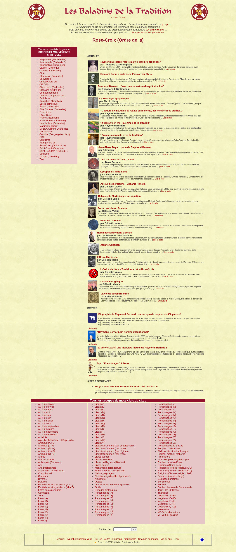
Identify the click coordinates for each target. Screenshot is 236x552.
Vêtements (163, 509)
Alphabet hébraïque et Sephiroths (56, 440)
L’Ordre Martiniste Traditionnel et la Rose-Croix (127, 269)
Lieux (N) (100, 415)
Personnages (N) (167, 415)
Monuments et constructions (110, 470)
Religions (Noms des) (169, 465)
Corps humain (45, 473)
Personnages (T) (167, 429)
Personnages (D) (104, 501)
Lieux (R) (100, 426)
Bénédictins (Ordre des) (52, 65)
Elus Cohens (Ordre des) (52, 109)
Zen (41, 159)
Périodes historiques (106, 490)
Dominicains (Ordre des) (52, 95)
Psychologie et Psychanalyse (173, 459)
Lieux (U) (100, 434)
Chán (42, 73)
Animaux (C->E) (46, 445)
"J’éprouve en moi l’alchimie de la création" (125, 122)
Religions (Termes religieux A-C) (175, 467)
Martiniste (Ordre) (48, 126)
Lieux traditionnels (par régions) (112, 451)
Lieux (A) (43, 498)
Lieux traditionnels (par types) (110, 454)
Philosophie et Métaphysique (173, 451)
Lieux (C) (43, 503)
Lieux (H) (43, 517)
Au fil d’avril (44, 412)
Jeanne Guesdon (110, 244)
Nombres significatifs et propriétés (113, 476)
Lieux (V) (100, 437)
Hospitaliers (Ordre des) (52, 123)
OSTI (42, 137)
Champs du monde (148, 539)
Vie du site (166, 539)
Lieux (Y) (100, 442)
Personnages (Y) (167, 440)
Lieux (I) (42, 520)
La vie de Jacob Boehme (115, 293)
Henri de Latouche (110, 220)
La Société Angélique (110, 281)
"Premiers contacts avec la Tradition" (121, 135)
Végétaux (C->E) (167, 498)
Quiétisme (44, 139)
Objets (98, 481)
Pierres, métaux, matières (171, 454)
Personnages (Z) (167, 442)
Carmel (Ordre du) (49, 67)
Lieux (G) (43, 515)
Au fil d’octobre (46, 429)
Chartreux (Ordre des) (51, 76)
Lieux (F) (43, 512)
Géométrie (43, 492)
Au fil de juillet (45, 420)
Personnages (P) (167, 420)
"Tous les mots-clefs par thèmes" (147, 32)
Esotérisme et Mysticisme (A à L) (55, 484)
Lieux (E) (43, 509)
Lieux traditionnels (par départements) (115, 445)
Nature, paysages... (105, 473)
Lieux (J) (99, 404)
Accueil (61, 539)
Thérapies (163, 492)
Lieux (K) (100, 406)
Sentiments (164, 481)
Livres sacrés (102, 465)
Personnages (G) (104, 509)
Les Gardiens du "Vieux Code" (118, 159)
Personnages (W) (167, 437)
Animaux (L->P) (46, 451)
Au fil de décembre (48, 434)
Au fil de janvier (46, 404)
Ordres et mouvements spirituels (112, 484)
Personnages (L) (167, 409)
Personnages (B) (104, 495)
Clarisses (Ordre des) (50, 90)
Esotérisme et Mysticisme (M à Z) (56, 487)
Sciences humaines (168, 479)
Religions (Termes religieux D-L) (175, 470)
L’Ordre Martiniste (107, 257)
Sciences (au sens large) (171, 476)
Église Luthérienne (49, 106)
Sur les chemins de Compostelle (175, 487)
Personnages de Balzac (170, 445)
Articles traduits (46, 459)
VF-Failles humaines (169, 512)
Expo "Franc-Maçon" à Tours (112, 363)
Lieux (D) (43, 506)
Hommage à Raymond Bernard (114, 232)
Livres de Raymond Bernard (110, 462)
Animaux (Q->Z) (46, 454)
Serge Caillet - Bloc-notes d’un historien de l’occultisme (126, 386)
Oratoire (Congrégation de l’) (54, 134)
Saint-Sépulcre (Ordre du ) (53, 151)
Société (162, 484)
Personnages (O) (167, 417)
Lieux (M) (100, 412)
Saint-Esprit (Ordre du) (51, 148)
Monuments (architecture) (108, 467)
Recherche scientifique (170, 462)
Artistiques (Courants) (49, 462)
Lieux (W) (100, 440)
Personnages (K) (167, 406)
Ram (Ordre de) (47, 142)
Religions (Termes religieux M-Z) (175, 473)
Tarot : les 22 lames (168, 490)
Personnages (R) (167, 423)
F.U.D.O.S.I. (45, 115)
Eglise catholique (48, 103)
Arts (40, 465)
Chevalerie (45, 78)
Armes (41, 456)
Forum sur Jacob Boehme (112, 208)
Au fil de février (46, 406)
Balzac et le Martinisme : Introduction (119, 196)
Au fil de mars (45, 409)
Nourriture (100, 479)
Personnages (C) (104, 498)
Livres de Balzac (103, 459)
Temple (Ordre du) (49, 156)
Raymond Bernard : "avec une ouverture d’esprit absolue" (131, 86)
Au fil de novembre (48, 431)
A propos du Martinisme (113, 171)
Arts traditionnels (47, 467)
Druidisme (44, 98)
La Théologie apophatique (114, 98)
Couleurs (43, 476)
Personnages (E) (104, 503)
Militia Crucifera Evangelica (53, 128)
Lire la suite (170, 69)
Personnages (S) (167, 426)
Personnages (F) (104, 506)
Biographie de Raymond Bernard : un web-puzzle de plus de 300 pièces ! (139, 314)
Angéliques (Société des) (52, 59)
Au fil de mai (44, 415)
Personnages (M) (167, 412)
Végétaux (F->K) (167, 501)
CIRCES (43, 84)
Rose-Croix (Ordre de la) (52, 145)
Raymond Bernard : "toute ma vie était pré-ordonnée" (130, 61)
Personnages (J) (166, 404)
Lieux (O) (100, 417)
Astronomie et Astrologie (51, 470)
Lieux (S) (100, 429)
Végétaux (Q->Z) (167, 506)
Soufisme (44, 153)
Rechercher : (106, 529)
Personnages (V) (167, 434)
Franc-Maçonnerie (49, 117)
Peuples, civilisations (169, 448)
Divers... (42, 479)
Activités (42, 437)
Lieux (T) (99, 431)
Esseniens (45, 112)
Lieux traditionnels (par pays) (110, 448)
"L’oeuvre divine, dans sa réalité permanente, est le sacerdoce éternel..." (141, 110)
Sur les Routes (102, 539)
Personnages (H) (104, 512)
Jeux (40, 495)
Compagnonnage (48, 92)
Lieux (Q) (100, 423)
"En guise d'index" (155, 29)
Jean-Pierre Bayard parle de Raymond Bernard (124, 147)
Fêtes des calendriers (49, 490)
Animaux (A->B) (46, 442)
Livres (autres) (102, 456)
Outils (98, 487)
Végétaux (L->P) (166, 503)
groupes (166, 24)
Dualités (42, 481)
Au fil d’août (44, 423)
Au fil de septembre (48, 426)
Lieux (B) (43, 501)
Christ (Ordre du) (48, 81)
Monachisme (46, 131)
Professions (164, 456)
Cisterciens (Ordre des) (51, 87)
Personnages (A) (104, 492)
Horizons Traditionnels (124, 539)
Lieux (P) (100, 420)
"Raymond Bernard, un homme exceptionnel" (123, 332)
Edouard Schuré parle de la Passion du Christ (126, 74)
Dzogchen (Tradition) (50, 101)
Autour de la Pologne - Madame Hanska (122, 183)
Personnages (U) (167, 431)
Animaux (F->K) (46, 448)
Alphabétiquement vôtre (79, 539)
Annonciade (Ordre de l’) (52, 62)
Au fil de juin (44, 417)
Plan (176, 539)
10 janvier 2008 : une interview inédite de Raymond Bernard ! (132, 347)
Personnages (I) (103, 515)
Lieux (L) (99, 409)
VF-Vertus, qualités (168, 515)
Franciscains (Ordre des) (52, 120)
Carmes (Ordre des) (50, 70)
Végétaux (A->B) (167, 495)
